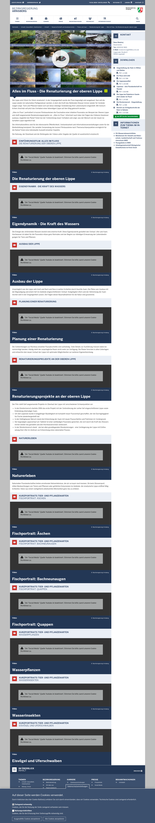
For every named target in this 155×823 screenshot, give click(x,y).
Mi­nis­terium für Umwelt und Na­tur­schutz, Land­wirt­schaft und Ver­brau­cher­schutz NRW (129, 138)
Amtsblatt (122, 782)
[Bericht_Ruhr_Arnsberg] (130, 108)
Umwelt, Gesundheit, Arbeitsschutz (28, 783)
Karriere (71, 780)
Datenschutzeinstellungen (77, 786)
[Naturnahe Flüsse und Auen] (130, 69)
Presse (94, 780)
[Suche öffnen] (138, 20)
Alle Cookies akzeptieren (54, 819)
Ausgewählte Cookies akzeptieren (27, 819)
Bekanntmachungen (125, 780)
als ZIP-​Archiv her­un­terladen (127, 116)
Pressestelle (98, 782)
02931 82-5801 (122, 47)
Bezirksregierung (51, 780)
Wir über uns (50, 785)
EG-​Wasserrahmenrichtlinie (126, 133)
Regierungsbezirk (51, 788)
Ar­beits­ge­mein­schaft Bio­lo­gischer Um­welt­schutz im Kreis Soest (128, 146)
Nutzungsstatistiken (23, 811)
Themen (22, 780)
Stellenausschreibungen (77, 782)
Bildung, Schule (26, 787)
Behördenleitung (51, 782)
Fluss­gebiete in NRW (123, 143)
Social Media (98, 785)
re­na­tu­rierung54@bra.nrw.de (129, 50)
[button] (99, 2)
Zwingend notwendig (23, 804)
